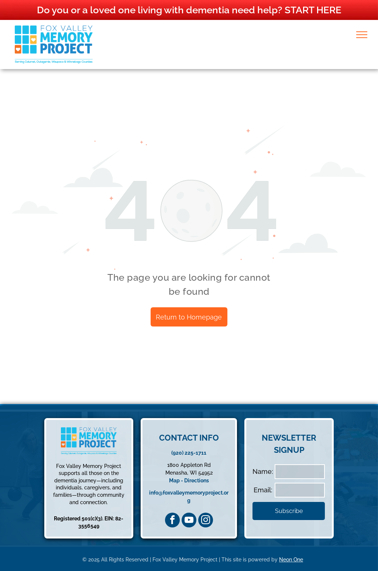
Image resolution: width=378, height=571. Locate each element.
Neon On (289, 560)
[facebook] (172, 520)
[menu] (361, 34)
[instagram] (205, 520)
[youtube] (189, 520)
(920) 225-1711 (188, 453)
